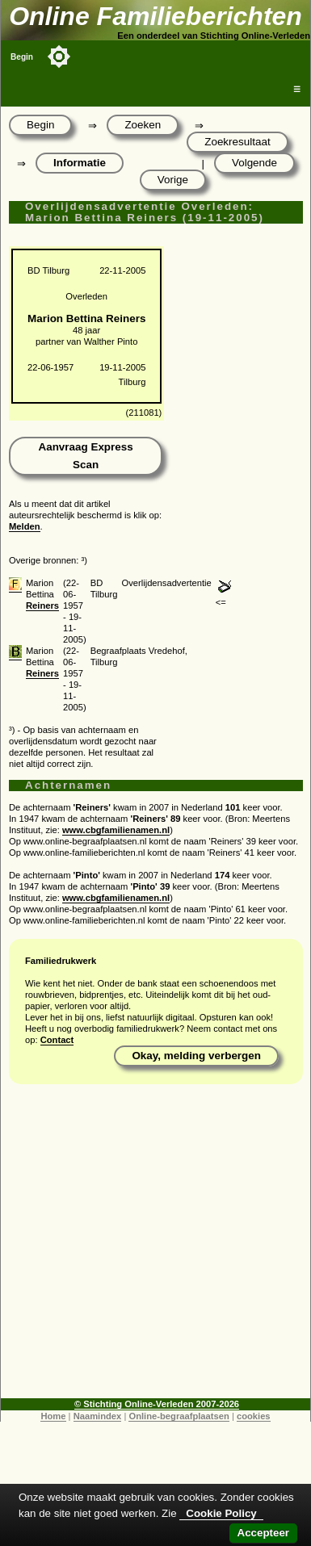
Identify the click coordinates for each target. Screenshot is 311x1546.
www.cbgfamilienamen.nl (116, 830)
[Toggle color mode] (59, 56)
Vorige (173, 180)
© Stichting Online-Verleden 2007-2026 (156, 1404)
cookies (254, 1416)
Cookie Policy (221, 1513)
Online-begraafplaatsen (178, 1416)
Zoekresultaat (237, 142)
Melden (24, 526)
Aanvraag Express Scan (85, 456)
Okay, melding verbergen (196, 1056)
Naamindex (98, 1416)
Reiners (42, 605)
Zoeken (142, 125)
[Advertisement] (151, 1247)
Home (52, 1416)
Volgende (254, 163)
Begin (22, 56)
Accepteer (263, 1533)
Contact (57, 1040)
